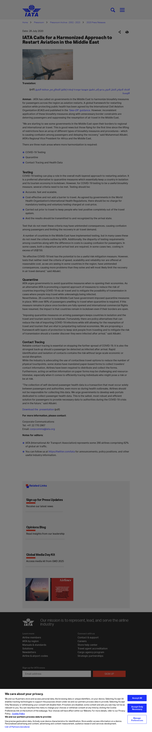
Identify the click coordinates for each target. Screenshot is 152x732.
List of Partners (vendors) (17, 728)
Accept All (137, 700)
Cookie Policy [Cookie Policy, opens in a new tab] (18, 715)
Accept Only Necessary (137, 709)
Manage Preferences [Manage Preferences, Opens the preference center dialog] (137, 721)
